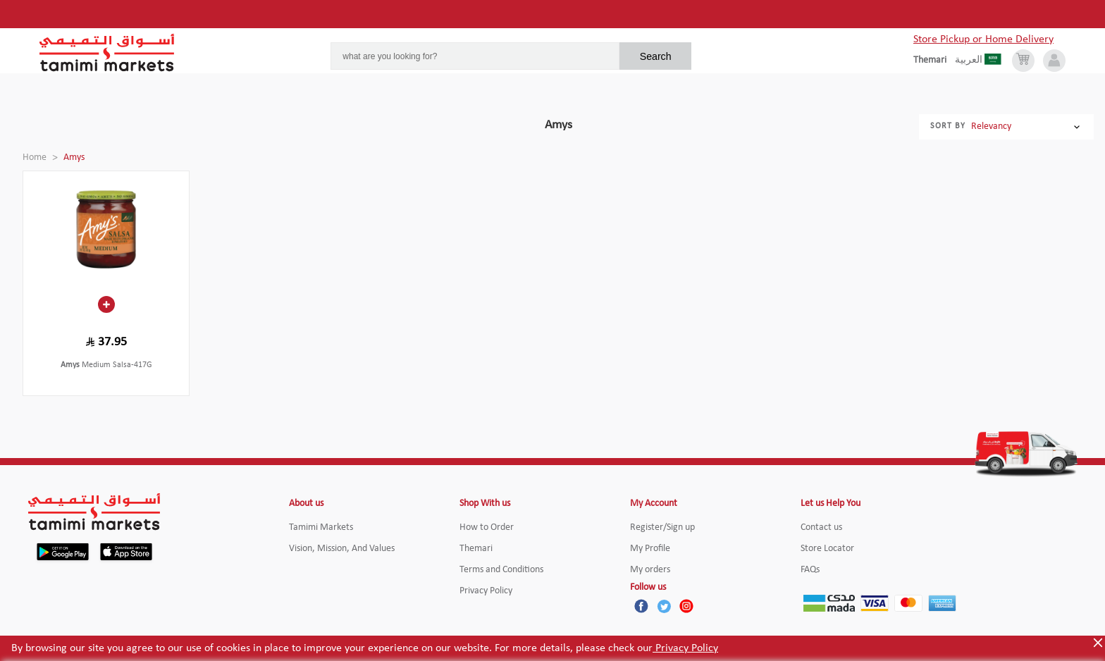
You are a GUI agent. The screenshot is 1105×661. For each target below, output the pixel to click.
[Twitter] (664, 606)
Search (656, 56)
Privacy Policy (685, 648)
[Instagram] (686, 606)
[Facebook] (641, 606)
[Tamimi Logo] (107, 53)
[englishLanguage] (934, 60)
